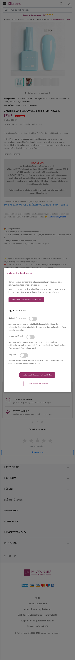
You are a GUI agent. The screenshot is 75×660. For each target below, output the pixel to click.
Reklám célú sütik (16, 336)
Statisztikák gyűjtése (17, 318)
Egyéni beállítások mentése (38, 383)
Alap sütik (13, 354)
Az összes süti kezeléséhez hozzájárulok (26, 299)
